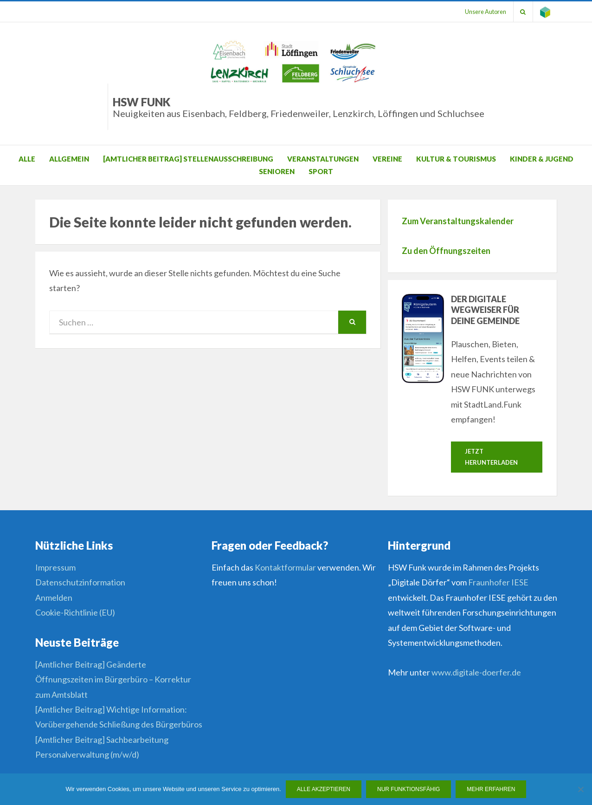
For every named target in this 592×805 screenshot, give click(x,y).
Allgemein (69, 159)
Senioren (277, 171)
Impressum (55, 567)
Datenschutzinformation (80, 583)
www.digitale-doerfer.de (476, 673)
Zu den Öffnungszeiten (446, 251)
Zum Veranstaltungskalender (458, 221)
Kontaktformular (285, 567)
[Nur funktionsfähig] (580, 789)
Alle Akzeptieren (323, 789)
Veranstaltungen (323, 159)
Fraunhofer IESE (498, 583)
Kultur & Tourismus (456, 159)
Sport (321, 171)
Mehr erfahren (491, 789)
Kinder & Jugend (541, 159)
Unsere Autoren (485, 11)
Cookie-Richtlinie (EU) (75, 612)
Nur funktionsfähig (408, 789)
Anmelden (53, 597)
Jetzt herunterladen (491, 457)
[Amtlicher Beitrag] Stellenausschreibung (188, 159)
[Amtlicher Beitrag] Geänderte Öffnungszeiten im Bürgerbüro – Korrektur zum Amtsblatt (113, 679)
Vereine (387, 159)
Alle (27, 159)
